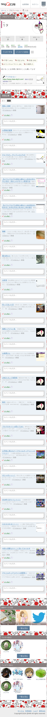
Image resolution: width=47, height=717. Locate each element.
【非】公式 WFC (18, 679)
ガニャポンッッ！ (8, 475)
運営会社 (42, 711)
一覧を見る (23, 628)
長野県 (20, 47)
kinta (6, 679)
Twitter (39, 624)
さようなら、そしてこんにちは (13, 155)
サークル (21, 711)
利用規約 (28, 711)
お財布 (4, 280)
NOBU (29, 679)
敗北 (3, 402)
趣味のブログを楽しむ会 (8, 623)
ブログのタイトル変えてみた (13, 426)
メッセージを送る (22, 52)
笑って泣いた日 (8, 305)
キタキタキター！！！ (10, 524)
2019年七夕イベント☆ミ (11, 500)
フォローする (7, 52)
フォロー (8, 39)
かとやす (6, 651)
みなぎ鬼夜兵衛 (41, 679)
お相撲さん (6, 353)
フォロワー (22, 39)
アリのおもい (7, 110)
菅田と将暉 (6, 106)
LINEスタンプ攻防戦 (9, 378)
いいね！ (7, 115)
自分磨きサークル (23, 624)
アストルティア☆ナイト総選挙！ (14, 573)
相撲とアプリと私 (8, 329)
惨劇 (3, 231)
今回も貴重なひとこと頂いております (16, 548)
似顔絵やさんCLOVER (18, 651)
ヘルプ (35, 711)
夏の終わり (6, 256)
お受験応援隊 (7, 130)
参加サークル (36, 39)
